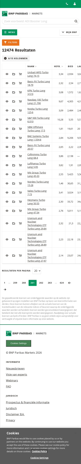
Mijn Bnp (69, 32)
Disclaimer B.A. (15, 414)
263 (51, 282)
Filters (10, 42)
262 (42, 282)
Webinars (12, 380)
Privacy (10, 420)
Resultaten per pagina (16, 270)
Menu (9, 32)
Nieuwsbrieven (15, 368)
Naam (31, 66)
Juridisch (11, 408)
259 (16, 282)
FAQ (8, 386)
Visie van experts (16, 374)
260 (25, 282)
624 (63, 282)
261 (34, 282)
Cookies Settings (19, 343)
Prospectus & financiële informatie (27, 402)
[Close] (75, 434)
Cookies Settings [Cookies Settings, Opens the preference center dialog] (39, 459)
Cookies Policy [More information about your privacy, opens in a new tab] (39, 452)
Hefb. (57, 66)
